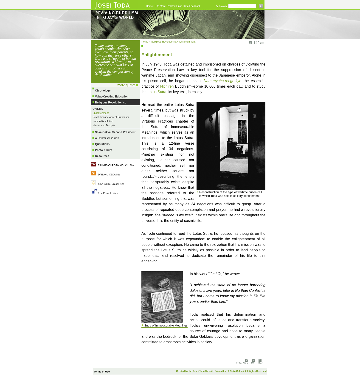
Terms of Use (102, 371)
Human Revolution (103, 121)
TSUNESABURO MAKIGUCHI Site (116, 165)
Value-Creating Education (111, 96)
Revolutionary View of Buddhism (111, 117)
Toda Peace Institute (108, 193)
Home (149, 6)
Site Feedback (192, 6)
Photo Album (103, 150)
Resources (102, 156)
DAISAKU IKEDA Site (109, 174)
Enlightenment (101, 113)
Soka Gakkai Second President (115, 132)
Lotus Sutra (157, 92)
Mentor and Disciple (104, 125)
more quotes (127, 85)
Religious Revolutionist (110, 102)
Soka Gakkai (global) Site (111, 184)
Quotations (102, 144)
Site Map (160, 6)
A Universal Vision (107, 138)
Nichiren (167, 86)
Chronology (102, 90)
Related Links (174, 6)
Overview (98, 108)
